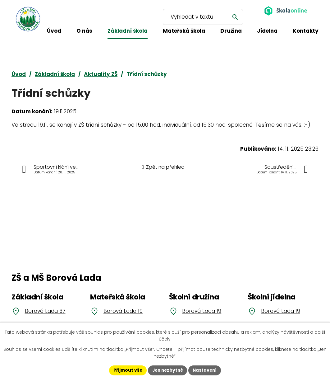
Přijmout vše (126, 370)
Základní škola (55, 74)
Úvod (18, 74)
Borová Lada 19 (123, 311)
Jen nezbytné (167, 370)
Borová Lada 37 (45, 311)
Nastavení (206, 370)
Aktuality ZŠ (100, 74)
